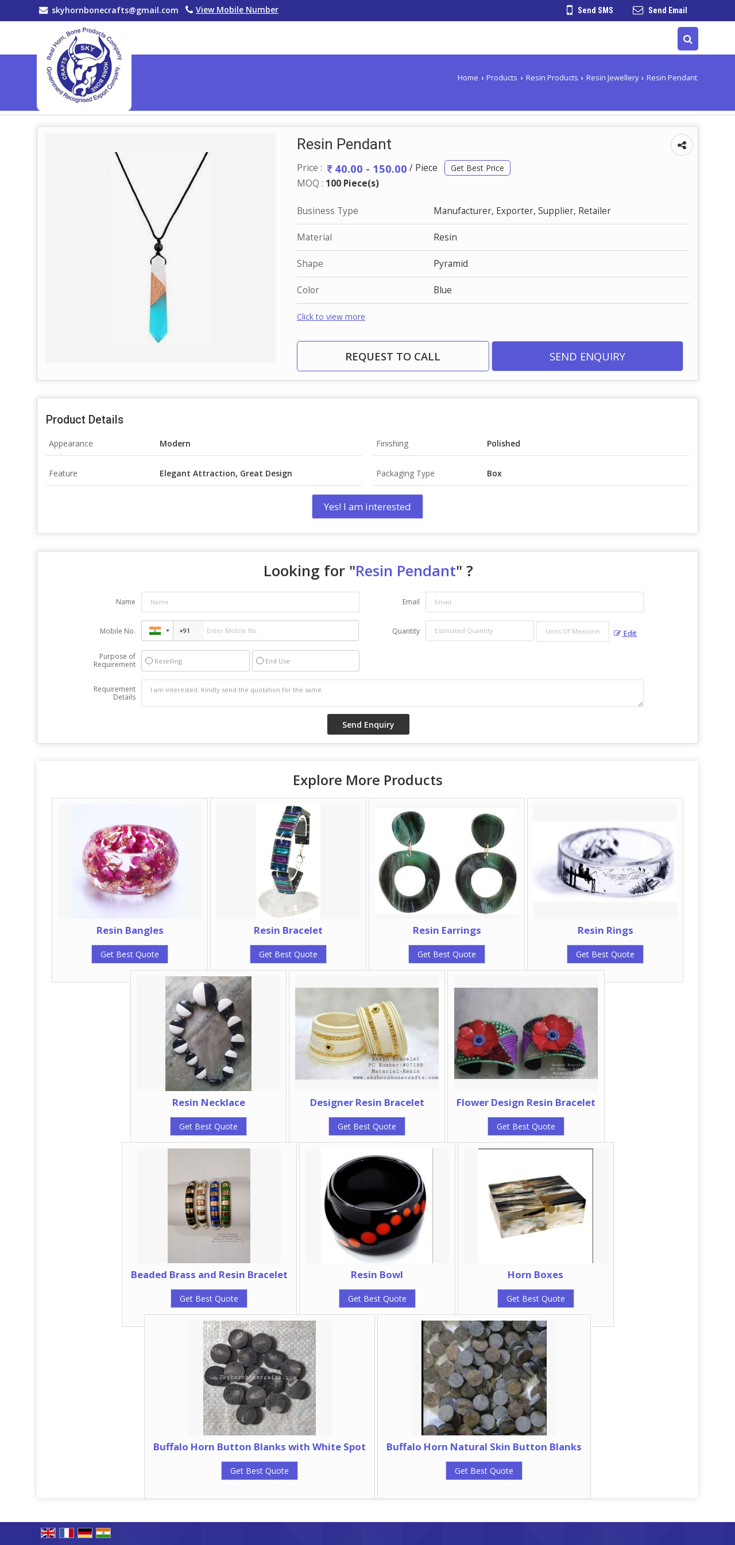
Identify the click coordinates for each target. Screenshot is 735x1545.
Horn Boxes (535, 1274)
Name (126, 602)
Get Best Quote (129, 954)
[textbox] (572, 631)
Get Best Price (477, 167)
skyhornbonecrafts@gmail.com (115, 10)
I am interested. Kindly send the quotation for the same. (392, 693)
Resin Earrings (447, 930)
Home (468, 78)
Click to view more (331, 316)
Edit (625, 633)
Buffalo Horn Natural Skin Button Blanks (484, 1446)
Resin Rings (605, 930)
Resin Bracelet (288, 930)
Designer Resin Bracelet (367, 1102)
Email (411, 602)
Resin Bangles (130, 930)
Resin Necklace (208, 1102)
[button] (237, 9)
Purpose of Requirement (115, 661)
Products (501, 78)
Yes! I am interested (367, 506)
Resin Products (552, 78)
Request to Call (392, 356)
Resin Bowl (377, 1274)
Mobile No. (118, 631)
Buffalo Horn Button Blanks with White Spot (259, 1446)
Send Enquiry (587, 356)
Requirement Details (115, 693)
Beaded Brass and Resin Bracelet (209, 1274)
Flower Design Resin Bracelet (526, 1102)
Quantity (406, 631)
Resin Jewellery (612, 78)
